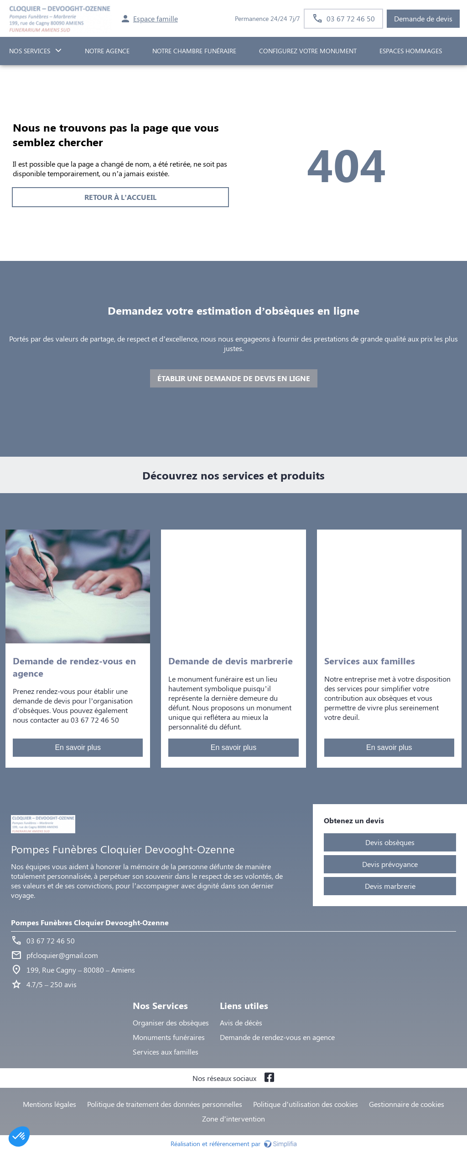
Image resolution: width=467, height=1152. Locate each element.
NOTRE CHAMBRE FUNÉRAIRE (194, 50)
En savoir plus (78, 747)
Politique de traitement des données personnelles (164, 1104)
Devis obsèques (390, 842)
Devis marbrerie (390, 886)
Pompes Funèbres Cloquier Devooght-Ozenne (90, 922)
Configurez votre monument (308, 50)
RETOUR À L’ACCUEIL (120, 197)
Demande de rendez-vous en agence (277, 1037)
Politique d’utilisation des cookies (305, 1104)
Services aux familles (165, 1051)
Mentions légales (49, 1104)
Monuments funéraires (169, 1037)
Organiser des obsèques (171, 1022)
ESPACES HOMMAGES (410, 50)
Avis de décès (241, 1022)
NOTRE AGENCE (107, 50)
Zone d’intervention (233, 1118)
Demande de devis (423, 18)
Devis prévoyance (390, 864)
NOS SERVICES (29, 50)
